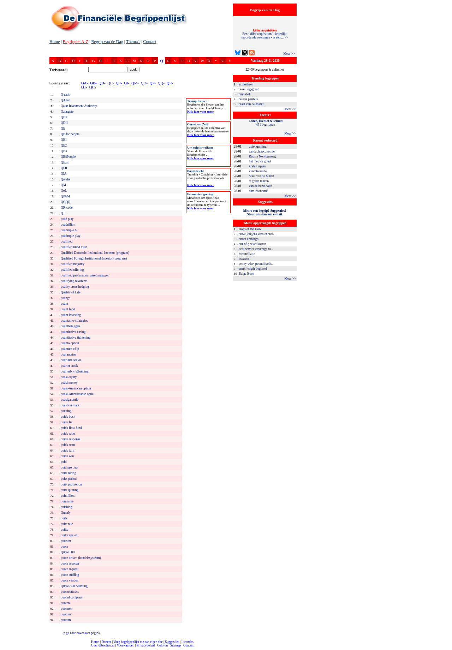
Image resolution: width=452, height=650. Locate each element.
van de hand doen (260, 186)
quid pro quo (69, 467)
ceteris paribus (248, 99)
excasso (244, 259)
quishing (66, 507)
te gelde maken (259, 181)
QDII (64, 123)
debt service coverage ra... (256, 249)
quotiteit (66, 614)
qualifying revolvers (74, 281)
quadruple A (69, 230)
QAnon (65, 100)
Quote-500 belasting (74, 586)
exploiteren (246, 84)
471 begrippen (265, 122)
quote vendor (69, 580)
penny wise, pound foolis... (256, 264)
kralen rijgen (257, 166)
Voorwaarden (126, 645)
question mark (70, 405)
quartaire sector (71, 360)
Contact (149, 41)
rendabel (244, 94)
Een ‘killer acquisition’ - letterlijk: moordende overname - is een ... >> (265, 34)
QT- (84, 87)
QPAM (65, 196)
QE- (110, 83)
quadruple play (71, 236)
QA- (84, 83)
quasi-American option (76, 388)
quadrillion (68, 224)
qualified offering (72, 270)
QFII (64, 168)
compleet (3, 648)
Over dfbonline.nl (102, 645)
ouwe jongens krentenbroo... (257, 234)
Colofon (162, 645)
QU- (92, 87)
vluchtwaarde (258, 171)
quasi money (69, 382)
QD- (102, 83)
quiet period (69, 479)
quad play (67, 219)
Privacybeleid (146, 645)
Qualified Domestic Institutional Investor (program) (95, 253)
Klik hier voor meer (200, 111)
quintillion (68, 495)
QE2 (64, 145)
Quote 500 (68, 552)
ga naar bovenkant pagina (82, 633)
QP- (153, 83)
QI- (126, 83)
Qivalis (65, 179)
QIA (64, 173)
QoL (64, 190)
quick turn (67, 450)
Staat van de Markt (251, 104)
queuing (66, 411)
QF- (119, 83)
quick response (71, 439)
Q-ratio (65, 94)
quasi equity (69, 377)
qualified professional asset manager (85, 275)
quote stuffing (70, 575)
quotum (66, 620)
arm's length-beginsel (253, 268)
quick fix (66, 422)
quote (64, 546)
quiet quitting (258, 146)
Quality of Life (71, 292)
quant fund (68, 309)
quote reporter (70, 563)
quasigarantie (69, 399)
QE (63, 128)
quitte (64, 529)
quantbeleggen (70, 326)
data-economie (258, 191)
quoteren (66, 608)
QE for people (70, 134)
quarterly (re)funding (74, 371)
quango (65, 298)
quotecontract (70, 592)
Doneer (106, 642)
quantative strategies (74, 320)
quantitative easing (73, 332)
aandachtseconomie (262, 151)
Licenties (188, 642)
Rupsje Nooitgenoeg (262, 156)
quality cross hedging (75, 286)
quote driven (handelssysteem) (81, 558)
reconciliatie (247, 254)
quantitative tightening (75, 337)
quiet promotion (71, 484)
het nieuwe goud (260, 161)
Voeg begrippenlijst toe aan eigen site (137, 642)
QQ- (161, 83)
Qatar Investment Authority (79, 106)
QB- (93, 83)
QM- (135, 83)
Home (54, 41)
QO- (144, 83)
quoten (65, 603)
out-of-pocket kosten (252, 244)
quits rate (67, 524)
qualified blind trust (74, 247)
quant (64, 303)
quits (64, 518)
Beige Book (246, 273)
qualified (66, 241)
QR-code (67, 207)
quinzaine (67, 501)
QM (63, 185)
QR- (170, 83)
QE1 (64, 140)
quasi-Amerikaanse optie (77, 394)
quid (64, 462)
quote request (69, 569)
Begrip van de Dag (107, 41)
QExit (65, 162)
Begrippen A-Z (75, 41)
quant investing (71, 315)
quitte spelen (69, 535)
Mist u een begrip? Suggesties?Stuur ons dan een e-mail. (264, 212)
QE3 (64, 151)
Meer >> (289, 53)
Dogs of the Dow (250, 229)
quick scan (68, 445)
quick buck (68, 416)
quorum (66, 541)
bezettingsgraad (249, 89)
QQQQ (65, 202)
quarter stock (69, 366)
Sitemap (175, 645)
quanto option (70, 343)
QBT (64, 117)
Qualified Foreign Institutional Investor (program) (94, 258)
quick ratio (68, 433)
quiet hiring (68, 473)
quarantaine (68, 354)
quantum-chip (70, 349)
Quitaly (66, 512)
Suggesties (172, 642)
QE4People (68, 157)
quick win (67, 456)
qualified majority (72, 264)
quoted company (72, 597)
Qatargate (67, 111)
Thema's (133, 41)
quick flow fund (71, 428)
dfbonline (445, 648)
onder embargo (248, 239)
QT (63, 213)
